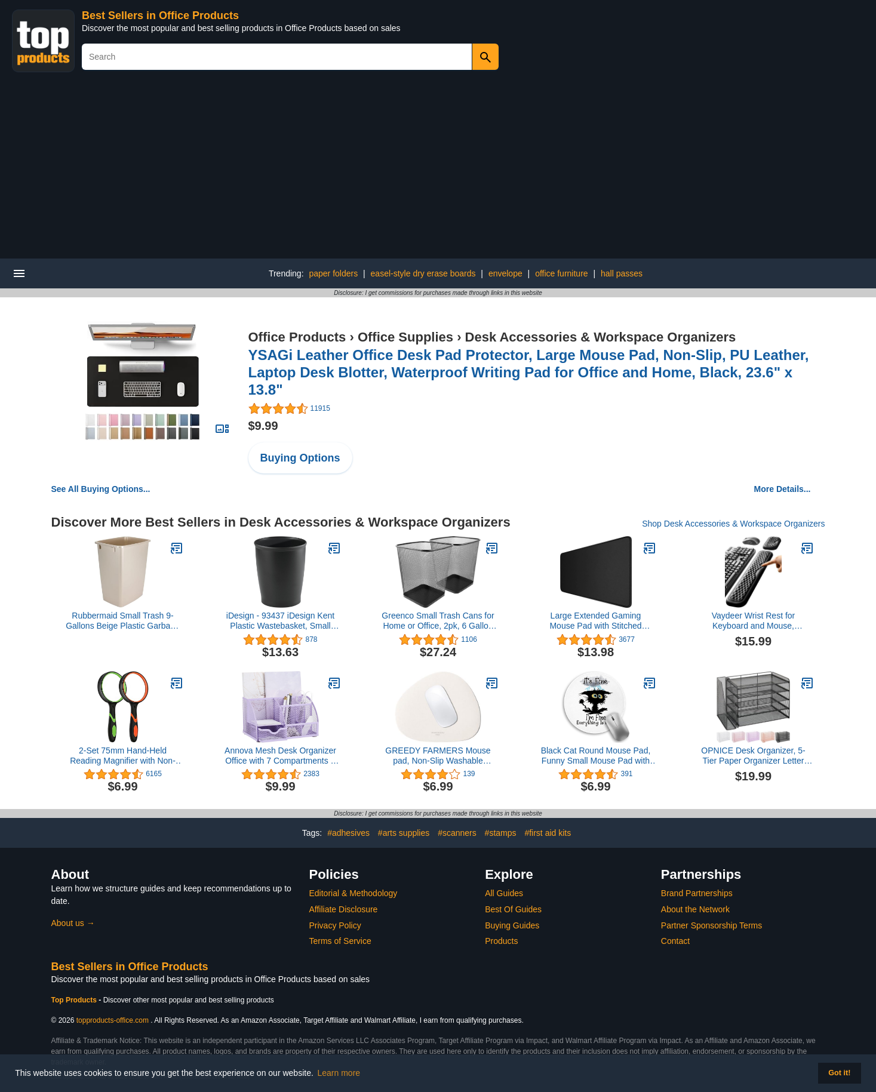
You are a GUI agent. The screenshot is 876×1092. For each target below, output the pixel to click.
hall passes (622, 273)
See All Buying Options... (100, 489)
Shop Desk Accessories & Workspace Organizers (733, 523)
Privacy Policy (335, 925)
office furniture (561, 273)
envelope (505, 273)
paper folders (333, 273)
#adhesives (348, 833)
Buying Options (300, 458)
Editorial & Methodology (353, 893)
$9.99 (263, 425)
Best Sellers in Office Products (160, 15)
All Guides (504, 893)
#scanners (457, 833)
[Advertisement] (438, 169)
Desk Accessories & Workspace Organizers (600, 337)
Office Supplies (405, 337)
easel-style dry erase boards (423, 273)
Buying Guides (512, 925)
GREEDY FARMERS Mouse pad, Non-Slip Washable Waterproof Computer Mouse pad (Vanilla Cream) (438, 756)
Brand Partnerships (697, 893)
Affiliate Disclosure (343, 909)
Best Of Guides (513, 909)
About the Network (695, 909)
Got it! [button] (839, 1073)
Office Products (297, 337)
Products (501, 941)
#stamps (501, 833)
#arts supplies (403, 833)
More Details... (782, 489)
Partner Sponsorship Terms (711, 925)
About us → (73, 923)
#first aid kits (547, 833)
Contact (675, 941)
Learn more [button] (339, 1073)
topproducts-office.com (112, 1020)
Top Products (75, 1000)
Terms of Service (340, 941)
